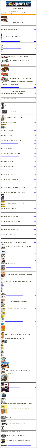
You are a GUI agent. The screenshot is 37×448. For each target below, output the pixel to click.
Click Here (35, 26)
